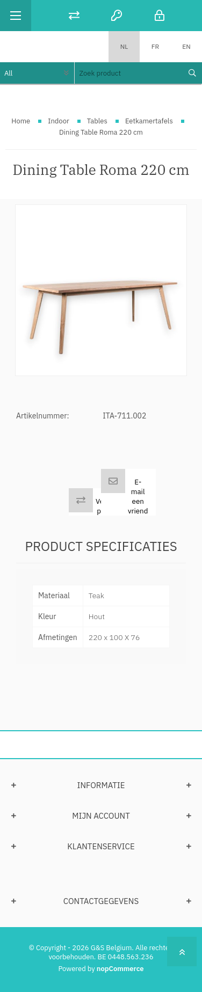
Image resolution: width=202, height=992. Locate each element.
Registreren (116, 15)
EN (186, 46)
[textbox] (128, 73)
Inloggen (159, 15)
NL (124, 46)
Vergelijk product (109, 506)
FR (155, 46)
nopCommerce (120, 968)
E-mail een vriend (138, 496)
